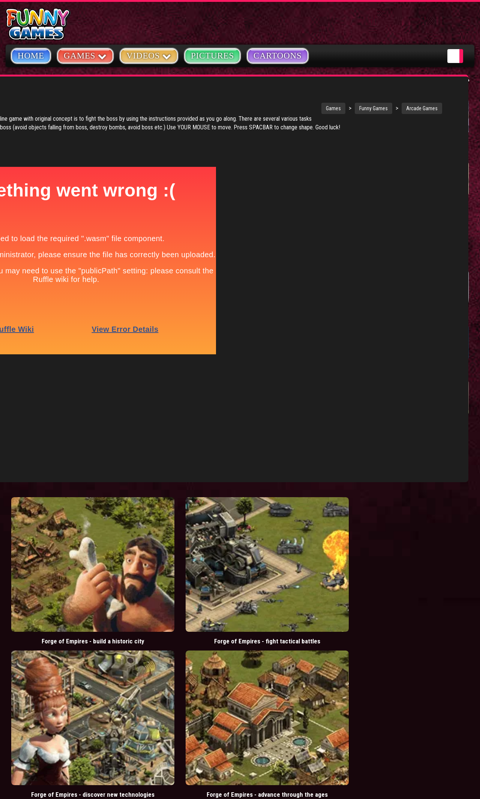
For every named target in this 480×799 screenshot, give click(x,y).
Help (373, 634)
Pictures (212, 55)
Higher (380, 370)
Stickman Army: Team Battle (392, 147)
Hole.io (435, 144)
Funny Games (259, 108)
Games (219, 108)
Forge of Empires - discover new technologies (223, 480)
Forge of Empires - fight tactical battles (136, 480)
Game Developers (390, 651)
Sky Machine (443, 425)
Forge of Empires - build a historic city (49, 480)
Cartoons (278, 55)
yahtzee (195, 615)
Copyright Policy (390, 599)
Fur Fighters (387, 425)
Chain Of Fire (388, 315)
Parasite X (439, 370)
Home (31, 55)
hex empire (192, 649)
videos (149, 598)
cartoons (192, 632)
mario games (185, 598)
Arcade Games (308, 108)
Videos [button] (148, 55)
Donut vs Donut (446, 206)
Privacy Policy (387, 616)
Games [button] (85, 55)
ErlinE (433, 315)
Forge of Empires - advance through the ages (311, 480)
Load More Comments (323, 500)
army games (155, 632)
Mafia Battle (387, 206)
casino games (157, 615)
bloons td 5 (154, 649)
